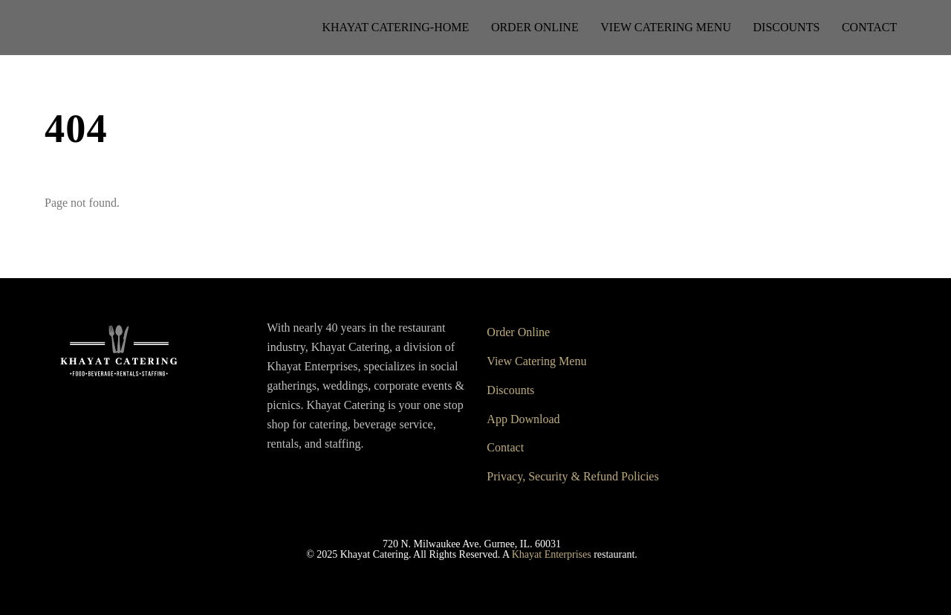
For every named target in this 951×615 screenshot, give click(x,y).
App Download (523, 419)
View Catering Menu (665, 27)
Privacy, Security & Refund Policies (572, 476)
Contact (869, 27)
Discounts (786, 27)
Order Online (535, 27)
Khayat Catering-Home (396, 27)
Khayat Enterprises (551, 554)
